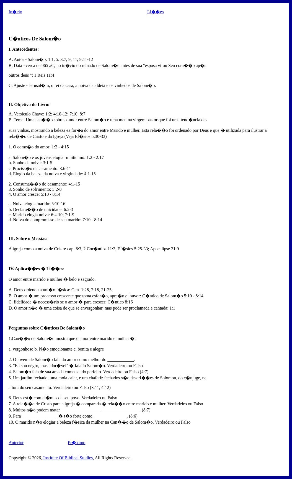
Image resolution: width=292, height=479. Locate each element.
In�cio (15, 11)
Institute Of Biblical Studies (68, 457)
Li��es (155, 11)
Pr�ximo (76, 442)
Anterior (16, 442)
